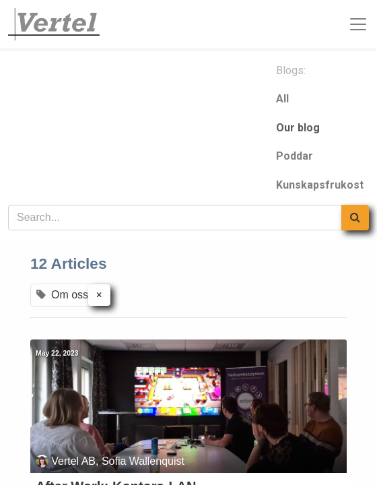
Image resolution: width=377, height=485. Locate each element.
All (282, 98)
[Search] (355, 217)
